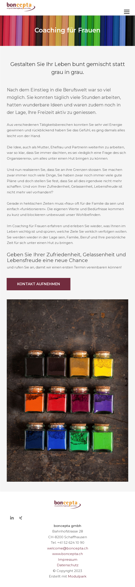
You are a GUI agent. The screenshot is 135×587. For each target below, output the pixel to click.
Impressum (67, 559)
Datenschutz (67, 565)
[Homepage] (55, 7)
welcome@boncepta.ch (67, 548)
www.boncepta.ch (67, 554)
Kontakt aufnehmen (38, 284)
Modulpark (77, 576)
